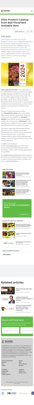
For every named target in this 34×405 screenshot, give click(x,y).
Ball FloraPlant (6, 254)
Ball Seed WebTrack (12, 161)
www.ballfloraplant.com (13, 146)
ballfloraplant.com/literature (12, 155)
